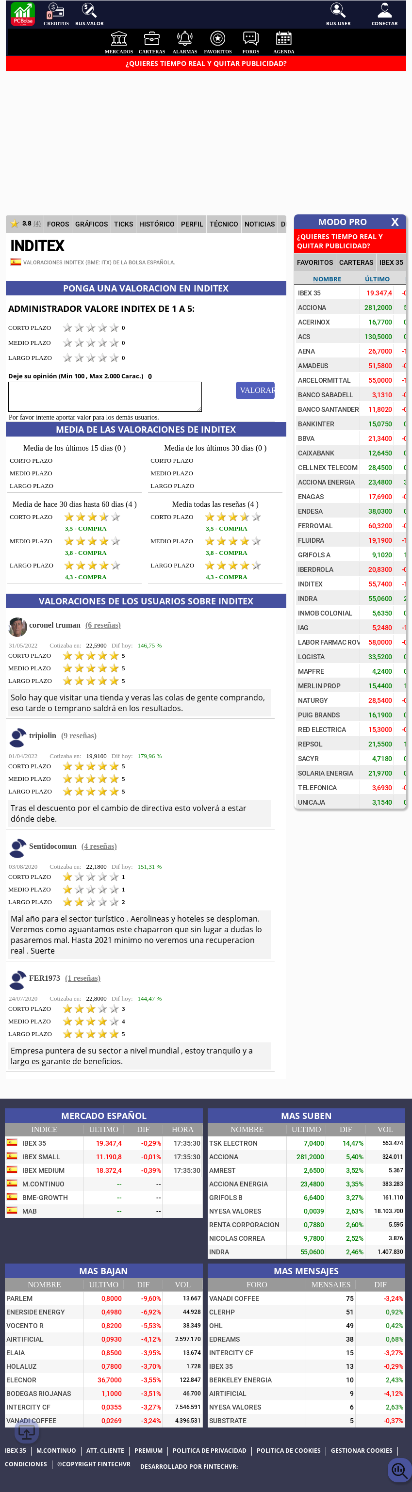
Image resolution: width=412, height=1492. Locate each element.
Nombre (327, 279)
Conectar (385, 14)
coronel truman (55, 625)
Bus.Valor (89, 14)
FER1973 (44, 978)
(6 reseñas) (103, 625)
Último (377, 279)
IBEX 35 (391, 262)
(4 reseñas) (99, 846)
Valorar (257, 390)
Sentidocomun (53, 846)
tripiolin (42, 735)
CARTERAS (356, 262)
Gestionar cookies (362, 1451)
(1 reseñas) (82, 978)
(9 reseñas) (79, 735)
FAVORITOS (315, 262)
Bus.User (338, 14)
